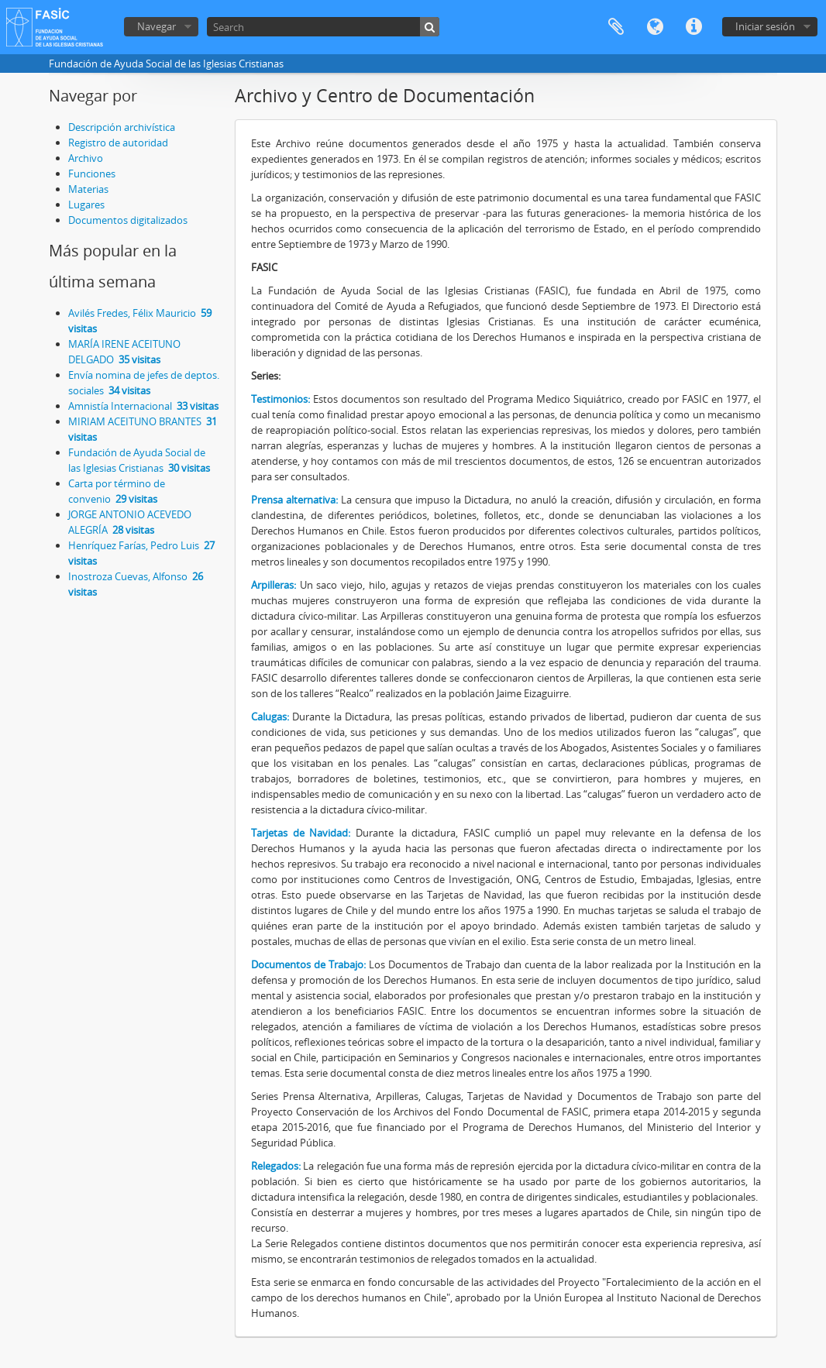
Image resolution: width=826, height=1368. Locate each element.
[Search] (323, 26)
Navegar (156, 26)
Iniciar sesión (765, 26)
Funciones (91, 173)
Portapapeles (616, 27)
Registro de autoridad (118, 143)
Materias (88, 189)
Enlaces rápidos (693, 27)
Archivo (85, 158)
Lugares (86, 204)
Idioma (654, 27)
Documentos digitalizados (128, 220)
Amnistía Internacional (143, 406)
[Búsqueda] (429, 26)
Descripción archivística (121, 127)
